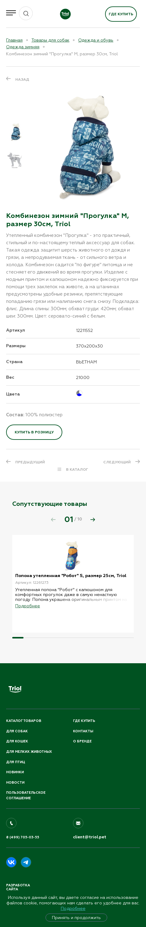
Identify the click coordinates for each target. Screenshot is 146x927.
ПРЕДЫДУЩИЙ (30, 462)
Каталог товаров (23, 721)
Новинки (15, 772)
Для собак (17, 731)
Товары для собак (50, 40)
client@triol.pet (89, 837)
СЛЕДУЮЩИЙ (117, 462)
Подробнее (73, 908)
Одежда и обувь (95, 40)
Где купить (121, 14)
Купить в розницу (34, 432)
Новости (15, 783)
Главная (14, 40)
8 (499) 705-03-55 (22, 837)
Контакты (83, 731)
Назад (22, 79)
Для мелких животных (29, 752)
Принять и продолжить (76, 917)
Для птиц (15, 762)
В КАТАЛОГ (77, 469)
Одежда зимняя (22, 46)
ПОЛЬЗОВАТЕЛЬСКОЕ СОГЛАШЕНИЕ (26, 795)
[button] (92, 519)
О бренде (82, 741)
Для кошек (17, 741)
